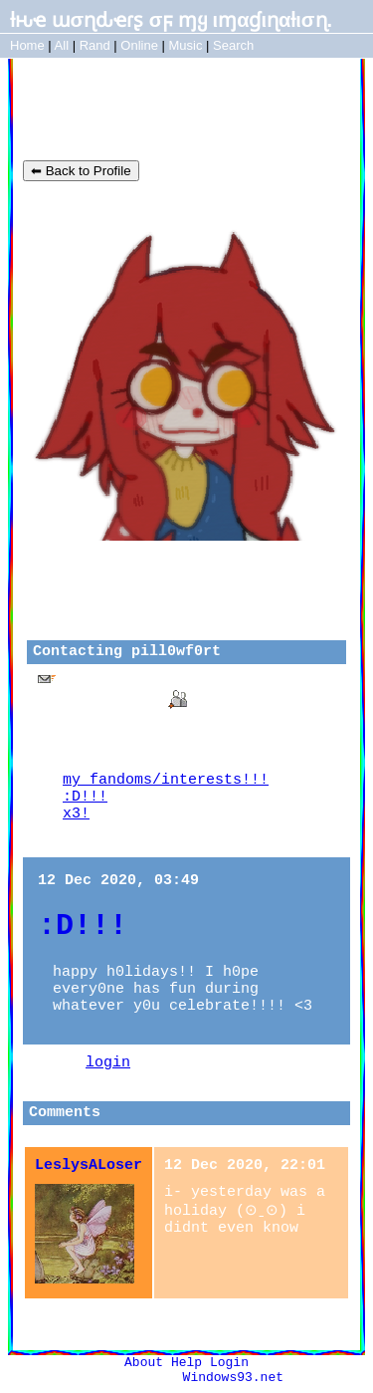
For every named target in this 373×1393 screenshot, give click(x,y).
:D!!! (85, 797)
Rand (95, 45)
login (108, 1062)
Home (27, 45)
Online (139, 45)
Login (229, 1362)
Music (186, 45)
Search (233, 45)
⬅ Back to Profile (81, 170)
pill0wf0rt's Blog (137, 109)
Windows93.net (233, 1377)
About (143, 1362)
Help (186, 1362)
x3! (76, 814)
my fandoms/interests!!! (166, 780)
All (64, 45)
